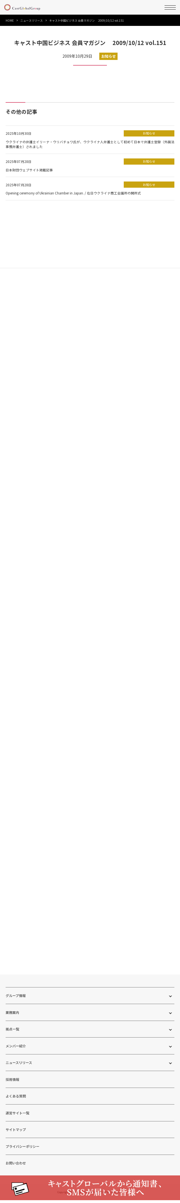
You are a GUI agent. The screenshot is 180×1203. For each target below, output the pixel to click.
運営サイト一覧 (17, 1116)
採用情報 (12, 1082)
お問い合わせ (16, 1166)
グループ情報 (16, 999)
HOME (10, 20)
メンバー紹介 (16, 1049)
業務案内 (12, 1015)
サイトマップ (16, 1133)
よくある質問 (16, 1099)
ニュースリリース (31, 20)
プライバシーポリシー (22, 1149)
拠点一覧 (12, 1032)
